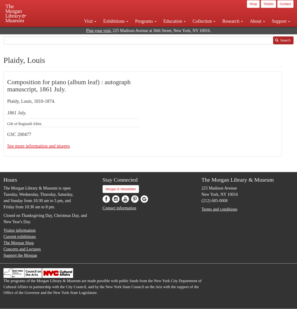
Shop (253, 4)
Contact (285, 4)
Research (232, 21)
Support (281, 21)
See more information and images (38, 145)
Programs (145, 21)
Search (283, 40)
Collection (204, 21)
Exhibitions (115, 21)
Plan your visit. (99, 30)
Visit (90, 21)
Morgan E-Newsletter (121, 189)
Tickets (268, 4)
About (257, 21)
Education (174, 21)
